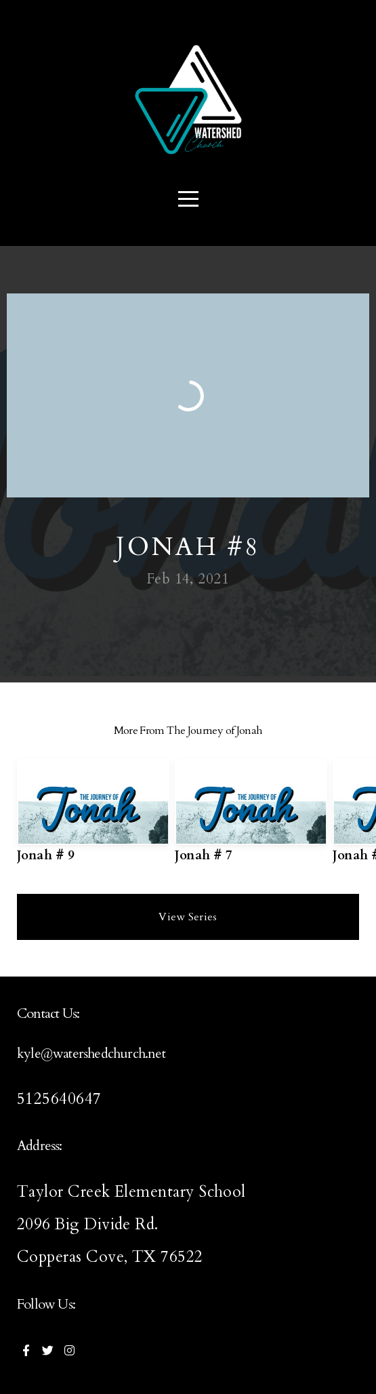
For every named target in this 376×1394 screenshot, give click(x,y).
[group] (93, 816)
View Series (188, 916)
